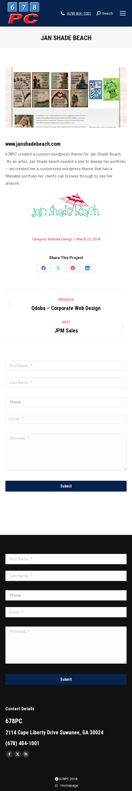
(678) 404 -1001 (79, 13)
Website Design (60, 239)
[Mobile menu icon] (123, 13)
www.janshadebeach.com (33, 144)
